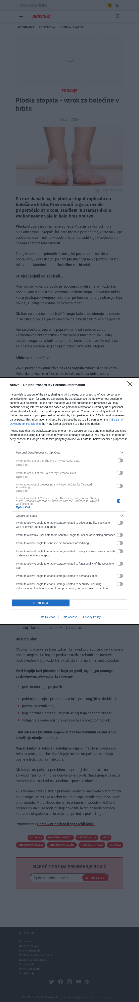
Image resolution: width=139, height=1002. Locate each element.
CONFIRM (40, 603)
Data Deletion (46, 617)
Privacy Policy (92, 617)
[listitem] (69, 452)
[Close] (131, 385)
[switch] (120, 460)
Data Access (69, 617)
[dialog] (69, 501)
